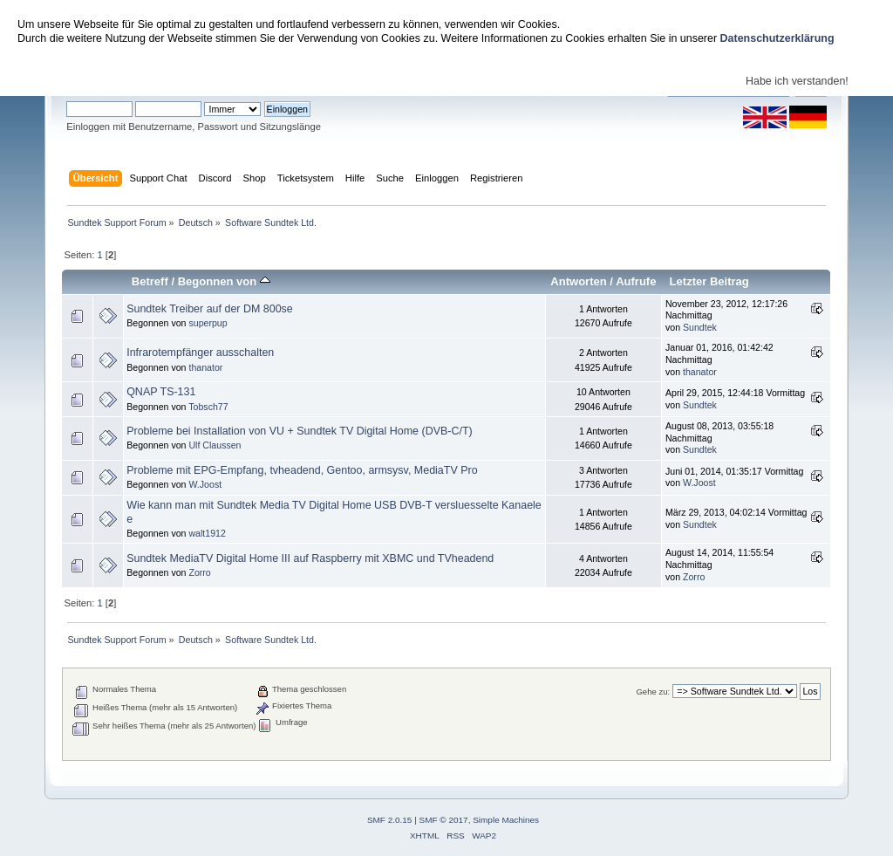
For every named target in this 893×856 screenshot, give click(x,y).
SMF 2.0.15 (389, 820)
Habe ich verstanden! (797, 81)
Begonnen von (224, 281)
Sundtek (700, 327)
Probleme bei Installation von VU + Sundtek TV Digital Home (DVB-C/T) (299, 431)
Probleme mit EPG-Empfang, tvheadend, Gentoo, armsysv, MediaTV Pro (301, 470)
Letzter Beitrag (709, 281)
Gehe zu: (653, 691)
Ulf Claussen (214, 445)
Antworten (578, 281)
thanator (205, 367)
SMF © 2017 (443, 820)
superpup (207, 323)
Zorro (199, 572)
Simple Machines (506, 820)
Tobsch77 (208, 406)
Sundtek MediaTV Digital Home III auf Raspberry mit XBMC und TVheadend (310, 558)
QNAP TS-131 (160, 392)
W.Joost (205, 484)
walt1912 (206, 533)
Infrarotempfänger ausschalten (200, 352)
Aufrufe (636, 281)
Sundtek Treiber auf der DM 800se (209, 309)
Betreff (150, 281)
